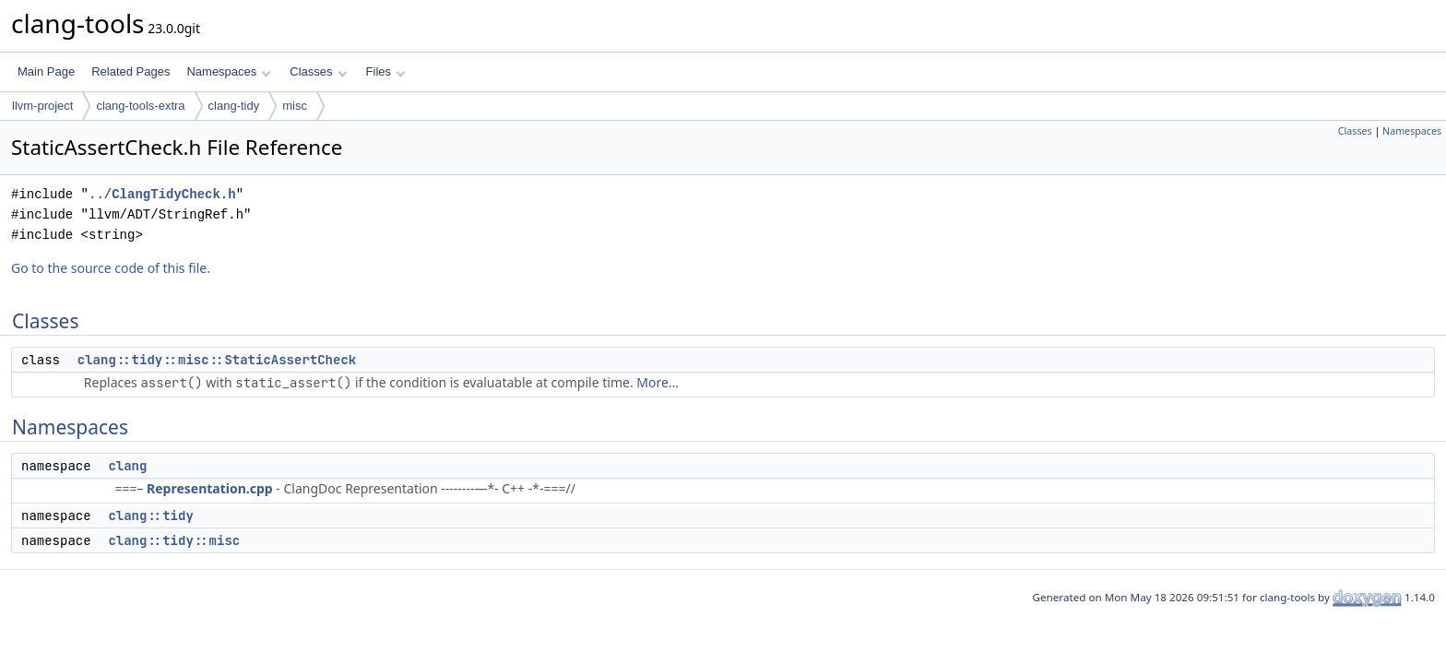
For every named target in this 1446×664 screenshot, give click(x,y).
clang (127, 465)
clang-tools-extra (140, 106)
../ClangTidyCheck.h (162, 194)
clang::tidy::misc (174, 540)
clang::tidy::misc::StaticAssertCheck (216, 359)
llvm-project (42, 106)
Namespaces (228, 71)
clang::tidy (150, 515)
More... (657, 382)
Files (386, 71)
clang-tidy (234, 106)
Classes (318, 71)
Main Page (46, 71)
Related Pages (130, 71)
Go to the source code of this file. (110, 268)
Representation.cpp (210, 488)
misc (294, 106)
